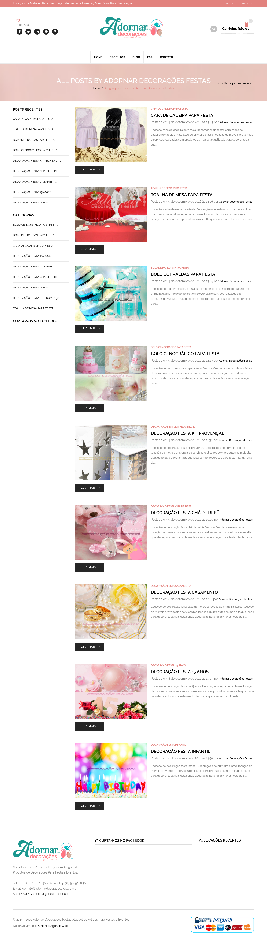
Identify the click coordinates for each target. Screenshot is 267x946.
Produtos (117, 57)
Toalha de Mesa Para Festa (169, 188)
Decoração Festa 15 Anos (168, 666)
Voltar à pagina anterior (236, 84)
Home (98, 57)
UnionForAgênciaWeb (53, 926)
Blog (136, 57)
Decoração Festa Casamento (171, 586)
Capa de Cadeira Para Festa (169, 109)
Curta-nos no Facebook (35, 322)
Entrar (229, 3)
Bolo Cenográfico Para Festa (171, 347)
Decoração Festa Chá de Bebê (171, 506)
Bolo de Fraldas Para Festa (170, 268)
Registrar (247, 3)
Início (96, 89)
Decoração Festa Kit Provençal (173, 427)
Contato (166, 57)
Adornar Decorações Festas (235, 122)
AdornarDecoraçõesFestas (41, 894)
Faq (150, 57)
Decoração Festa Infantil (168, 745)
